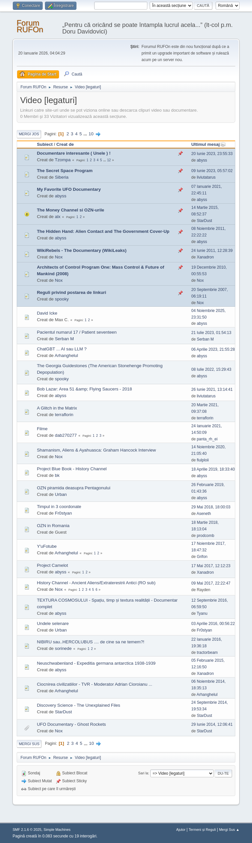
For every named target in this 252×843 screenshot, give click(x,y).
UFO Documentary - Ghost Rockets (71, 724)
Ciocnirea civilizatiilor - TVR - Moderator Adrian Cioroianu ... (94, 684)
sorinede (63, 648)
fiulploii (203, 460)
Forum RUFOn (29, 26)
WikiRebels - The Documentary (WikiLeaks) (81, 250)
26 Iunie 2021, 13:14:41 (212, 389)
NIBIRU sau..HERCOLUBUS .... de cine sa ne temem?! (90, 641)
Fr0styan (63, 513)
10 (91, 133)
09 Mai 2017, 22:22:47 (210, 583)
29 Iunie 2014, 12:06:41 (212, 724)
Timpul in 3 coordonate (59, 506)
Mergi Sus (29, 744)
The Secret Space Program (65, 170)
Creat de (65, 144)
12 (109, 160)
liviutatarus (206, 177)
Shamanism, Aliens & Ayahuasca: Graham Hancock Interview (96, 450)
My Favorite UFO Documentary (69, 189)
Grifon (202, 556)
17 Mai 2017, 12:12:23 (210, 566)
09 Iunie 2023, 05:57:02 (212, 170)
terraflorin (64, 414)
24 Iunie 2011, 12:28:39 (212, 250)
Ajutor (180, 830)
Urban (61, 494)
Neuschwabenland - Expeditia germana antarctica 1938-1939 (96, 663)
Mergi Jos (29, 134)
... (85, 133)
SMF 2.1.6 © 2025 (26, 830)
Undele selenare (53, 623)
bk (57, 475)
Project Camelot (52, 565)
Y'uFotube (46, 546)
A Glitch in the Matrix (57, 408)
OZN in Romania (53, 525)
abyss (202, 160)
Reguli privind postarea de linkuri (71, 292)
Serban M (64, 338)
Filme (42, 428)
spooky (62, 299)
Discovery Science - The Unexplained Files (78, 705)
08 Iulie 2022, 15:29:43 (211, 369)
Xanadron (205, 257)
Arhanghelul (66, 355)
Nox (59, 257)
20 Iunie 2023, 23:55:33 (212, 153)
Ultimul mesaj (208, 144)
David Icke (47, 313)
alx (57, 216)
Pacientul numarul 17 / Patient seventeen (76, 332)
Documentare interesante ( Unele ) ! (73, 153)
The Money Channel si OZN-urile (70, 210)
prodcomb (205, 535)
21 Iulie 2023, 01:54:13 (211, 332)
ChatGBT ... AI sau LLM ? (62, 348)
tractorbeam (207, 652)
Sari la (143, 773)
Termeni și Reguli (202, 830)
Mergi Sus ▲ (229, 830)
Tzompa (63, 159)
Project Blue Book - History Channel (72, 468)
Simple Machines (57, 830)
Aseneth (204, 513)
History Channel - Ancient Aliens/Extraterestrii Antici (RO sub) (96, 582)
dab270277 (66, 435)
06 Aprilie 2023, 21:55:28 (213, 349)
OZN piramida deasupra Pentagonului (73, 487)
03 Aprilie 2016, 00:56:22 (213, 623)
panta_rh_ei (207, 439)
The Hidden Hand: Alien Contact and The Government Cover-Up (103, 231)
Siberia (62, 177)
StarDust (204, 220)
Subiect (44, 144)
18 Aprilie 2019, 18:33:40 (213, 469)
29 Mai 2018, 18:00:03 (210, 507)
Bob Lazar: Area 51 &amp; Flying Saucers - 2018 (84, 389)
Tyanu (202, 613)
